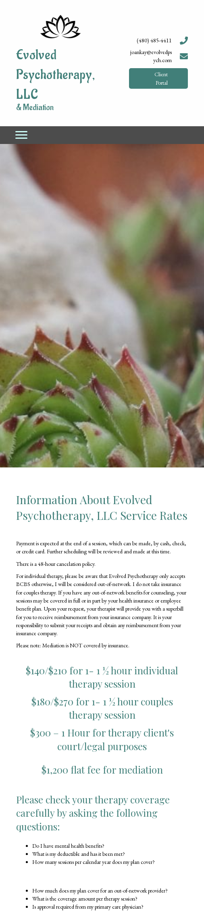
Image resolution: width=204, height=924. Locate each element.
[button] (158, 78)
